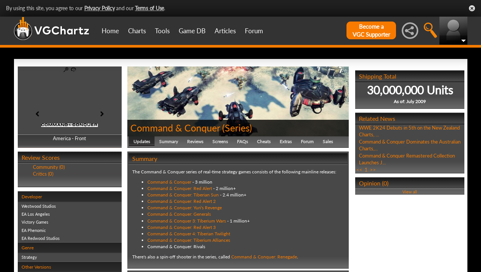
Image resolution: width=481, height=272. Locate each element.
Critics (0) (43, 174)
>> (373, 170)
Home (110, 31)
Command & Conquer (175, 127)
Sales (328, 141)
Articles (225, 31)
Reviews (195, 141)
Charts (137, 31)
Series (237, 127)
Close (472, 8)
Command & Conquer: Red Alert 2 (181, 201)
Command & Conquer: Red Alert (179, 188)
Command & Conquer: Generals (179, 214)
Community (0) (49, 167)
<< (359, 170)
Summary (168, 141)
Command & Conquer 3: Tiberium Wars (186, 221)
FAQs (242, 141)
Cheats (264, 141)
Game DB (192, 31)
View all (409, 191)
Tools (162, 31)
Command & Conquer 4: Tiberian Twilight (188, 233)
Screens (220, 141)
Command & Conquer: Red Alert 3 (181, 227)
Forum (254, 31)
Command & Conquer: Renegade (264, 257)
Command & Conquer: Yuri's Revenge (184, 207)
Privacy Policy (99, 8)
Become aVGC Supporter (371, 30)
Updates (141, 141)
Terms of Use (149, 8)
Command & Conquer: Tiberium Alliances (188, 240)
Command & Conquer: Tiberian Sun (183, 195)
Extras (286, 141)
